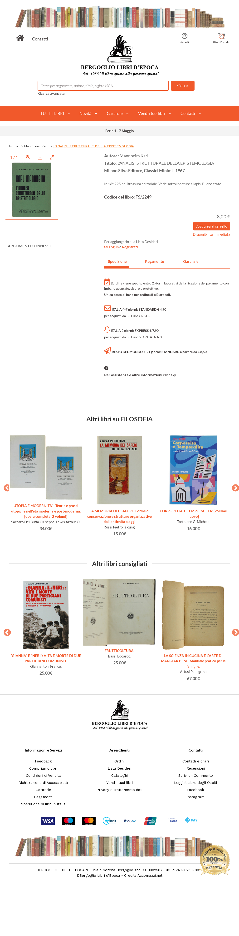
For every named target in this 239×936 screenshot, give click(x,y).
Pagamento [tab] (154, 261)
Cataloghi (119, 775)
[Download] (40, 157)
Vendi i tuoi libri (151, 113)
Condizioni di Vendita (43, 775)
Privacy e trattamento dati (119, 790)
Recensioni (195, 768)
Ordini (119, 761)
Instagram (195, 797)
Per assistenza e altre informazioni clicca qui (141, 375)
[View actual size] (28, 157)
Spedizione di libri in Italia (43, 804)
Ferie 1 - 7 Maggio (119, 131)
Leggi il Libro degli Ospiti (195, 783)
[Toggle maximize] (52, 157)
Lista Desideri (119, 768)
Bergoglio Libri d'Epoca (99, 875)
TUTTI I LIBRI (52, 113)
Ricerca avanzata (51, 93)
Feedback (43, 761)
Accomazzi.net (149, 875)
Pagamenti (43, 797)
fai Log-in (111, 247)
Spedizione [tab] (117, 261)
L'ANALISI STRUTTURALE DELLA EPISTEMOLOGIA (93, 146)
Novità (85, 113)
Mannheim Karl (36, 146)
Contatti (40, 38)
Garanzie (115, 113)
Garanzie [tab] (191, 261)
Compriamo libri (43, 768)
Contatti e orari (195, 761)
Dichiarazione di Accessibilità (43, 783)
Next (233, 486)
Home (14, 146)
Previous (5, 486)
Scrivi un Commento (195, 775)
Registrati (130, 247)
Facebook (195, 790)
